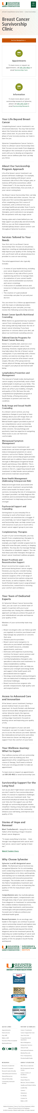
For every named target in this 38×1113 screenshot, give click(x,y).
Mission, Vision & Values (27, 1082)
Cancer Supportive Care (28, 1032)
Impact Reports (25, 1080)
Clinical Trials (24, 1047)
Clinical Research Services (9, 1073)
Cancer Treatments (26, 1030)
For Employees (25, 1108)
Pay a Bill (4, 1035)
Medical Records (25, 1053)
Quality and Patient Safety (28, 1085)
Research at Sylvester (8, 1065)
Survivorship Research (21, 106)
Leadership (24, 1088)
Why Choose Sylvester (27, 1065)
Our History (24, 1077)
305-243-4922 (25, 68)
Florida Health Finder (27, 1058)
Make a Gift (5, 1038)
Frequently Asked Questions (26, 1039)
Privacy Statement (26, 1106)
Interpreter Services (26, 1045)
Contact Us (24, 1098)
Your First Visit (25, 1035)
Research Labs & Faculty (9, 1071)
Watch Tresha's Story (10, 851)
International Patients (27, 1050)
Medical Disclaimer (8, 1106)
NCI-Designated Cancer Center (27, 1069)
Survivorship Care (21, 70)
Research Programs (7, 1068)
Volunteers (24, 1093)
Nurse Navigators (26, 1042)
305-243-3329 (22, 104)
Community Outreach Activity (8, 1082)
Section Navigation (19, 40)
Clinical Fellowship (7, 1079)
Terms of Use (17, 1106)
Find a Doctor (6, 1032)
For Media (24, 1095)
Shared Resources (7, 1076)
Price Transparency (26, 1055)
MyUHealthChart (7, 1043)
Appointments (6, 1030)
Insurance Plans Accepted (9, 1040)
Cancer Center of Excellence (26, 1073)
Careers (23, 1090)
